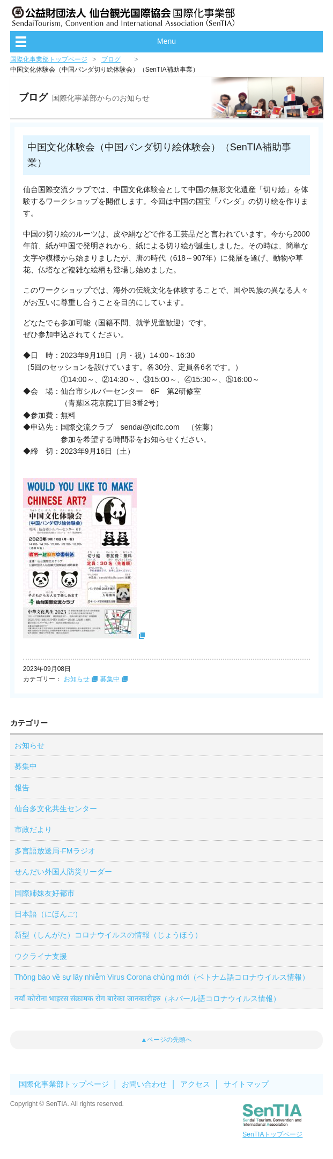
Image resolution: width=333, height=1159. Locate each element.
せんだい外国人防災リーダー (63, 871)
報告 (21, 787)
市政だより (33, 829)
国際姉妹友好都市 (44, 893)
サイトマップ (246, 1084)
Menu (166, 41)
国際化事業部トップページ (48, 59)
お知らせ (77, 679)
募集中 (110, 679)
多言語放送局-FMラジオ (54, 851)
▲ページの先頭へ (167, 1039)
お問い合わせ (144, 1084)
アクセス (195, 1084)
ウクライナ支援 (40, 956)
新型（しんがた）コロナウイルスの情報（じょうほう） (108, 935)
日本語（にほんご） (48, 914)
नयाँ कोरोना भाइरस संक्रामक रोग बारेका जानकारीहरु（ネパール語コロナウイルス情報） (147, 998)
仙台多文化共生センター (55, 808)
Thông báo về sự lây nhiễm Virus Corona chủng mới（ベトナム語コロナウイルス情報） (161, 977)
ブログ (111, 59)
